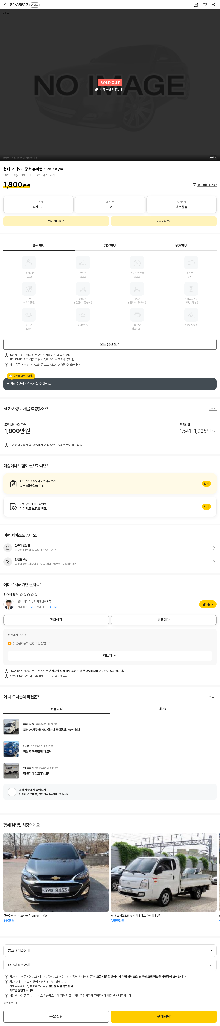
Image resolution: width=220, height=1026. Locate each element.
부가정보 (181, 246)
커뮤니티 (57, 709)
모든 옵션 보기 (110, 344)
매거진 (163, 709)
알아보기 (110, 483)
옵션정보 (39, 246)
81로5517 (25, 4)
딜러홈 (206, 604)
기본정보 (110, 246)
